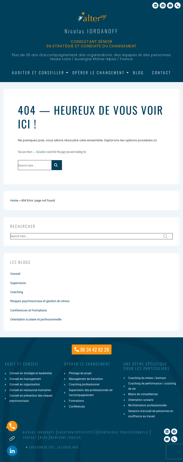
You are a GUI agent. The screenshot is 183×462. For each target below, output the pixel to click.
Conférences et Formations (28, 310)
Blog (138, 72)
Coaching (16, 292)
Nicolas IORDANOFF (91, 31)
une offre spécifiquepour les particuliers (147, 366)
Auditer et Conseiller (39, 72)
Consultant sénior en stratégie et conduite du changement (91, 44)
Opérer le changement (99, 72)
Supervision (18, 283)
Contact (161, 72)
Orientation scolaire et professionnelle (35, 319)
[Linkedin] (12, 451)
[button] (91, 447)
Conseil (15, 273)
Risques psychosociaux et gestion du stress (40, 301)
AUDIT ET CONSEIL (22, 363)
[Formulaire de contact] (12, 438)
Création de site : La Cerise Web (53, 447)
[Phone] (12, 426)
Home (14, 200)
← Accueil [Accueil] (38, 151)
